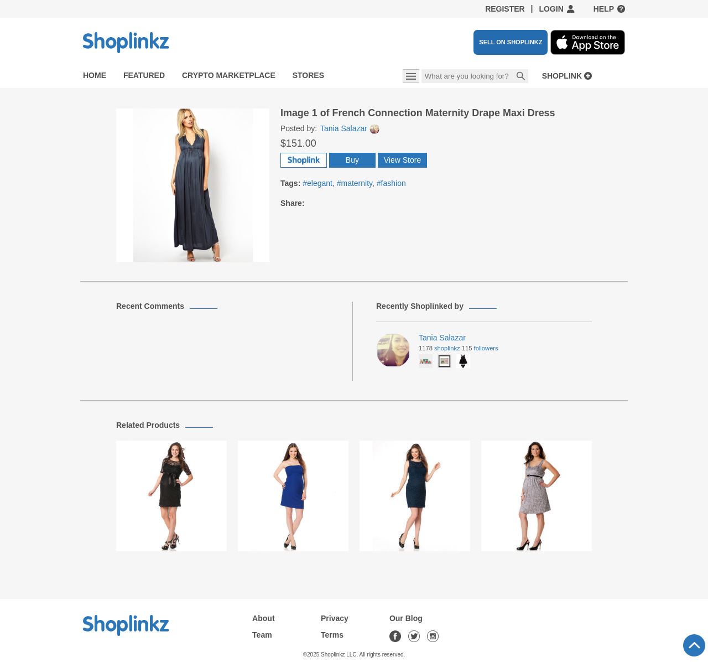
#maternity (354, 183)
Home (94, 75)
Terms (332, 634)
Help (604, 9)
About (263, 618)
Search (521, 77)
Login (551, 9)
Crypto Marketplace (228, 75)
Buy (352, 160)
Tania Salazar (349, 128)
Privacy (334, 618)
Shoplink (562, 76)
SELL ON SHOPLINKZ (510, 42)
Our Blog (406, 618)
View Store (402, 160)
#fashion (391, 183)
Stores (308, 75)
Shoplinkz (447, 348)
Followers (486, 348)
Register (505, 9)
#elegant (317, 183)
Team (262, 634)
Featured (144, 75)
